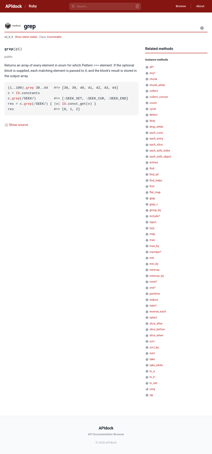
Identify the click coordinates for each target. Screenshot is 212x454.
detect (153, 114)
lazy (151, 228)
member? (155, 252)
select (153, 317)
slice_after (156, 323)
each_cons (156, 132)
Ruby (33, 6)
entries (153, 162)
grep (30, 88)
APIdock (13, 6)
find (151, 168)
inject (152, 222)
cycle (152, 109)
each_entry (156, 138)
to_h (152, 377)
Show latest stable (26, 37)
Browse (179, 6)
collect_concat (158, 97)
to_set (153, 383)
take (152, 359)
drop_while (156, 126)
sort (152, 341)
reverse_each (157, 311)
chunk (153, 79)
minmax (154, 269)
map (152, 234)
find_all (153, 174)
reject (153, 305)
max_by (154, 246)
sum (152, 353)
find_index (155, 180)
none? (153, 281)
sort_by (154, 347)
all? (151, 67)
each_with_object (160, 156)
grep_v (153, 204)
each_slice (156, 144)
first (151, 186)
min (151, 257)
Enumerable (54, 37)
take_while (156, 365)
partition (154, 293)
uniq (152, 389)
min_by (153, 263)
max (152, 240)
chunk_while (157, 85)
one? (152, 287)
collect (153, 90)
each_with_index (159, 150)
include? (154, 216)
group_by (155, 210)
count (153, 103)
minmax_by (156, 275)
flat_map (154, 192)
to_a (152, 371)
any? (152, 73)
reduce (153, 299)
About (200, 6)
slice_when (156, 335)
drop (152, 120)
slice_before (157, 329)
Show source (18, 125)
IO (18, 93)
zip (151, 395)
